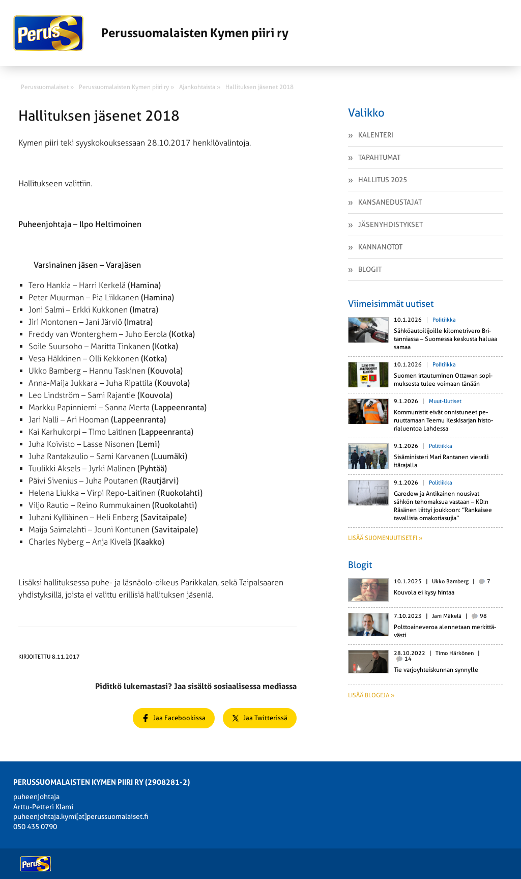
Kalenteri (375, 135)
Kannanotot (380, 247)
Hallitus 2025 (382, 180)
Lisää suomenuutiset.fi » (385, 538)
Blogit (370, 269)
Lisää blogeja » (371, 695)
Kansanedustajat (390, 202)
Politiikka (444, 320)
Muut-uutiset (445, 401)
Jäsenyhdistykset (390, 224)
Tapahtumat (379, 157)
